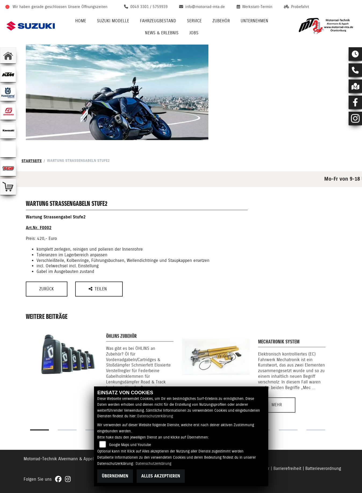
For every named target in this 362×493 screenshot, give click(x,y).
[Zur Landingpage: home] (8, 55)
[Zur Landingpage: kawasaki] (8, 130)
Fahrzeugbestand (158, 20)
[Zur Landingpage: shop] (8, 187)
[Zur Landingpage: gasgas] (8, 112)
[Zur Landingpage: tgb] (8, 168)
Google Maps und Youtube (130, 445)
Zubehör (221, 20)
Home (80, 20)
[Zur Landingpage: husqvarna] (8, 93)
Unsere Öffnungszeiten (87, 6)
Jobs (193, 32)
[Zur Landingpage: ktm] (8, 74)
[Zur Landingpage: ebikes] (8, 149)
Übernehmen (115, 476)
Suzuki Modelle (113, 20)
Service (194, 20)
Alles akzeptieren (160, 476)
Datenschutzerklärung (155, 416)
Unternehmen (254, 20)
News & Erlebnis (162, 32)
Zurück (46, 288)
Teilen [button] (98, 288)
